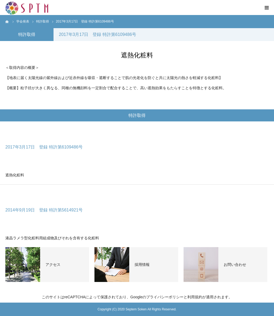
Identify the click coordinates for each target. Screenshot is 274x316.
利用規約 (194, 297)
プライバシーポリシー (165, 297)
